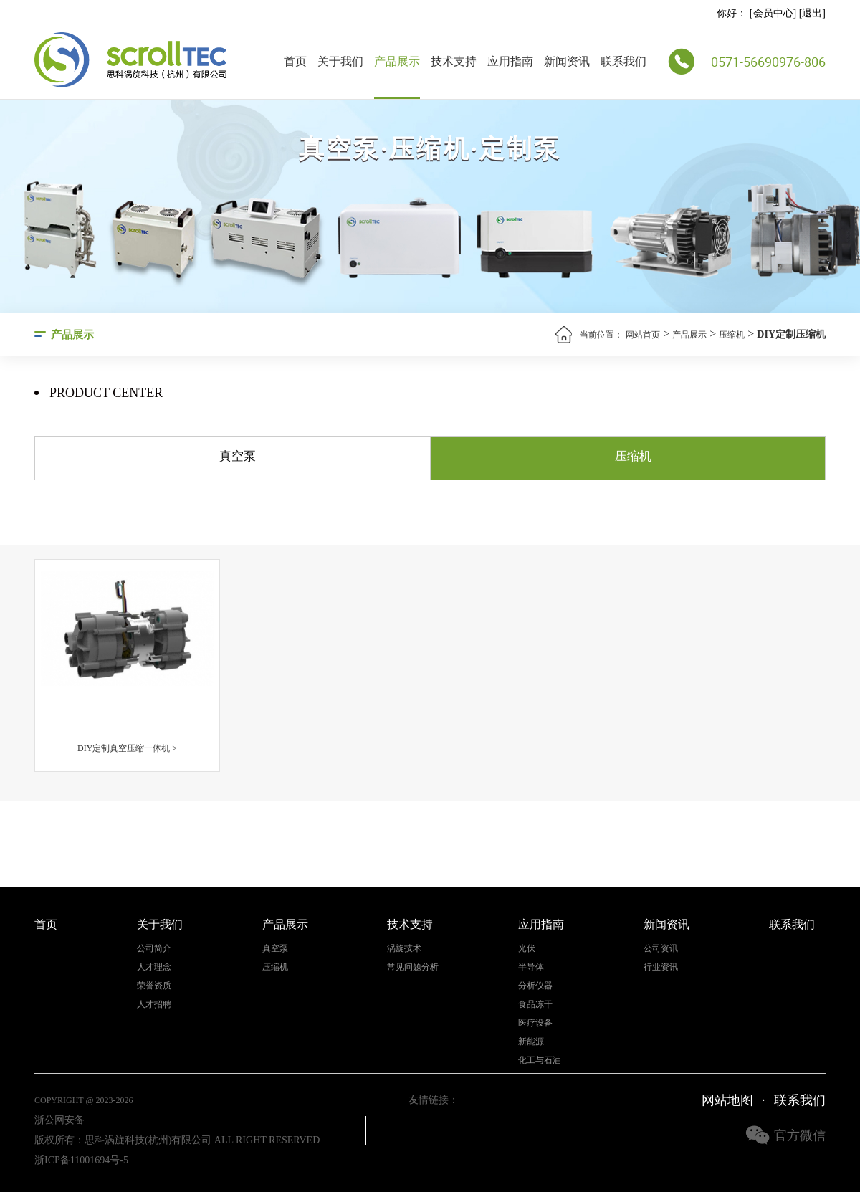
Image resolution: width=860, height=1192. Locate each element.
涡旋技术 (404, 948)
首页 (295, 61)
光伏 (526, 948)
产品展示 (397, 61)
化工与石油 (539, 1060)
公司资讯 (661, 948)
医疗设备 (535, 1023)
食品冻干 (535, 1004)
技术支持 (454, 61)
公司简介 (154, 948)
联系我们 (623, 61)
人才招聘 (154, 1004)
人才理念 (154, 967)
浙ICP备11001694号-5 (81, 1160)
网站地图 (727, 1100)
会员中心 (773, 13)
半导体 (531, 967)
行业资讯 (661, 967)
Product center (106, 393)
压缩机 (732, 335)
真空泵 (275, 948)
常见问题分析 (413, 967)
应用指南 (510, 61)
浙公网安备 (59, 1120)
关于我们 (340, 61)
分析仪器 (535, 986)
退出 (812, 13)
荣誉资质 (154, 986)
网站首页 (643, 335)
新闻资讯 (567, 61)
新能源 (531, 1041)
